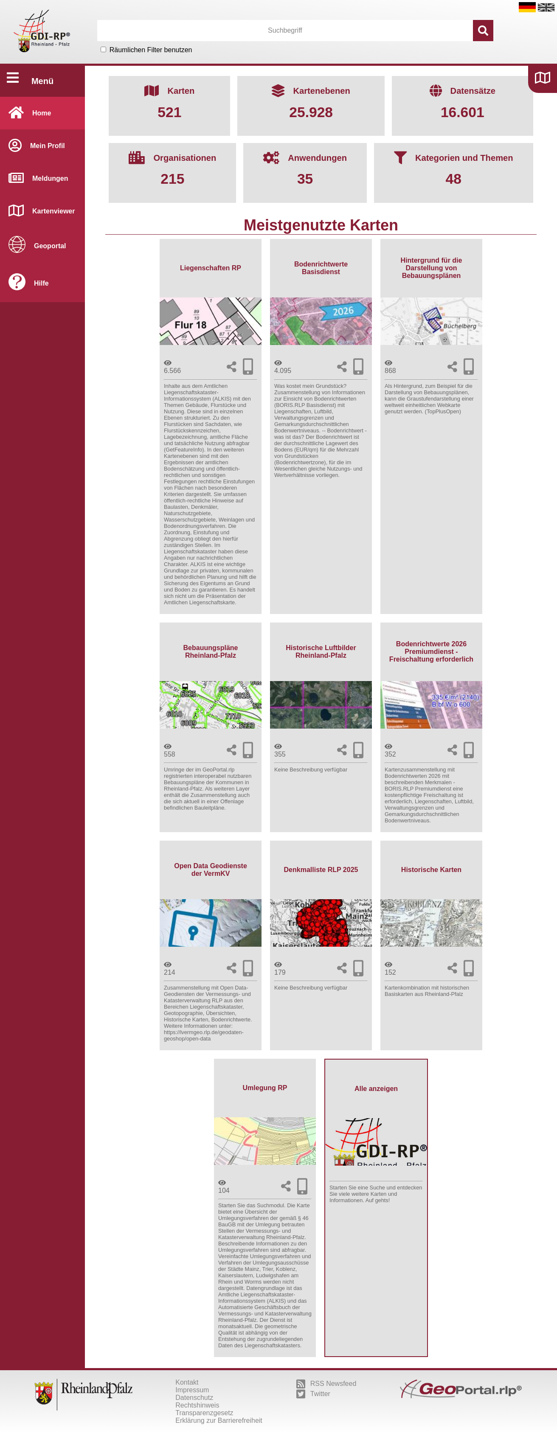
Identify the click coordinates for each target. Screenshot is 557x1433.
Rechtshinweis (197, 1405)
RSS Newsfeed (326, 1384)
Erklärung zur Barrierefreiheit (218, 1420)
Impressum (192, 1390)
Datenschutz (194, 1397)
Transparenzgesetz (204, 1412)
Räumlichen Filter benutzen (151, 49)
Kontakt (186, 1382)
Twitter (313, 1394)
